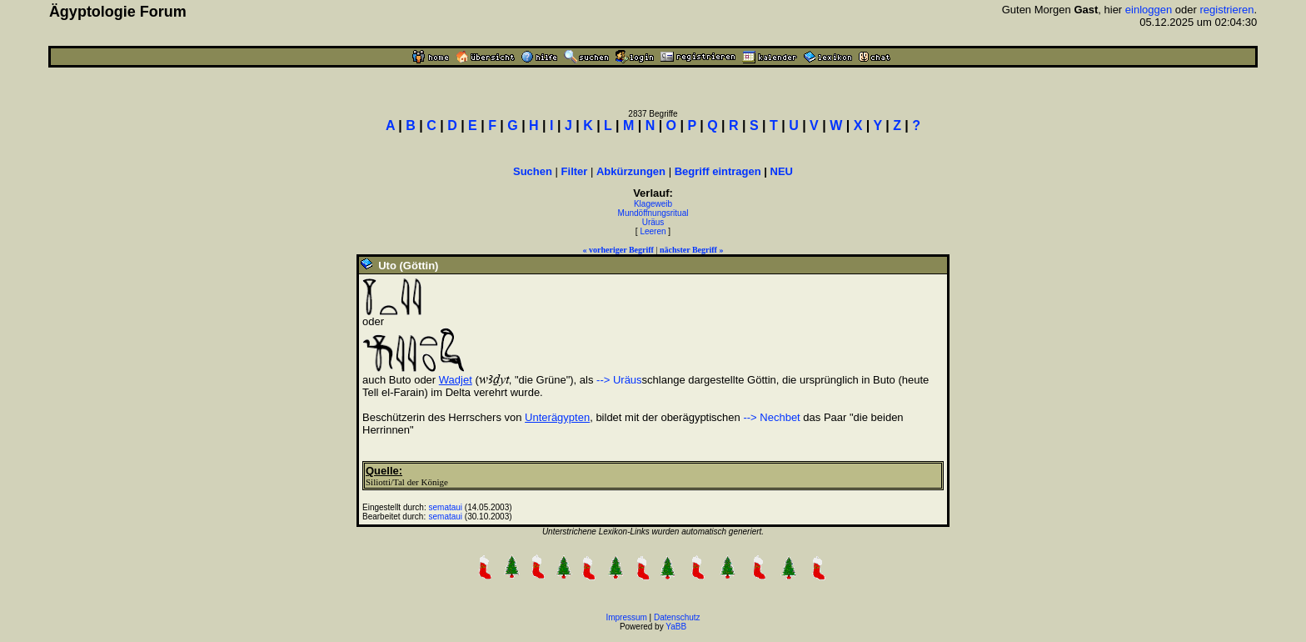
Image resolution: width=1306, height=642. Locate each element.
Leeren (652, 231)
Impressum (626, 617)
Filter (574, 171)
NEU (781, 171)
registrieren (1226, 9)
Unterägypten (557, 417)
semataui (446, 507)
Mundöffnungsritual (653, 213)
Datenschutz (677, 617)
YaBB (675, 626)
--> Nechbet (771, 417)
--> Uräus (619, 380)
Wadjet (455, 380)
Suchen (532, 171)
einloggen (1148, 9)
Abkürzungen (630, 171)
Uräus (653, 222)
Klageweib (653, 203)
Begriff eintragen (718, 171)
